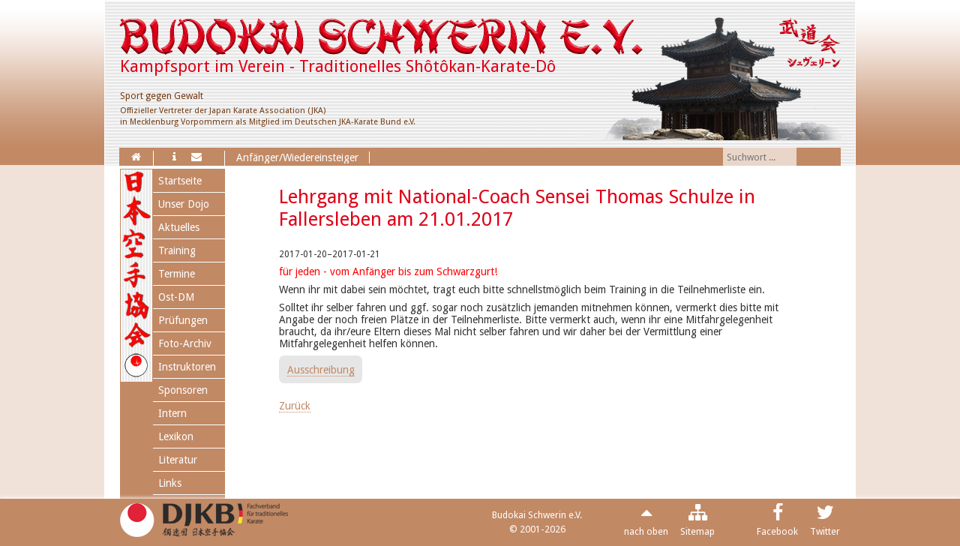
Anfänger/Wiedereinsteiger (297, 158)
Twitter (825, 531)
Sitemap (697, 531)
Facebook (777, 531)
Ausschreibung (321, 370)
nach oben (646, 531)
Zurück (294, 406)
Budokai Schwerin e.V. (537, 514)
